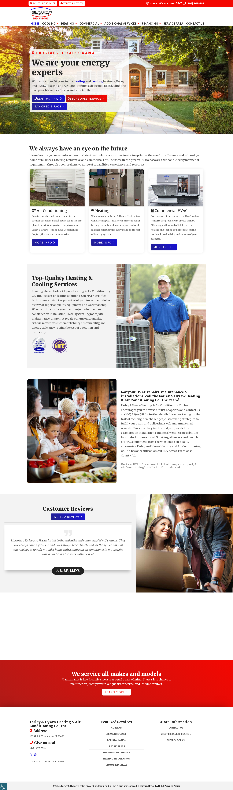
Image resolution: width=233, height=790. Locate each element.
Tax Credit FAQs (49, 105)
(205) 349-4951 (194, 3)
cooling (97, 80)
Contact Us (195, 23)
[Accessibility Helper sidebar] (3, 786)
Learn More (116, 691)
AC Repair (116, 727)
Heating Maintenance (116, 752)
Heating (68, 23)
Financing (150, 23)
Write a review (67, 516)
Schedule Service (43, 3)
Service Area (173, 23)
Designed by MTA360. (150, 785)
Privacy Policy (176, 739)
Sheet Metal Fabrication (176, 733)
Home (35, 23)
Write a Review (72, 3)
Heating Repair (116, 745)
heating (79, 80)
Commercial (89, 23)
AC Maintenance (116, 733)
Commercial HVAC (116, 764)
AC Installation (116, 739)
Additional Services (120, 23)
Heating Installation (116, 758)
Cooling (49, 23)
